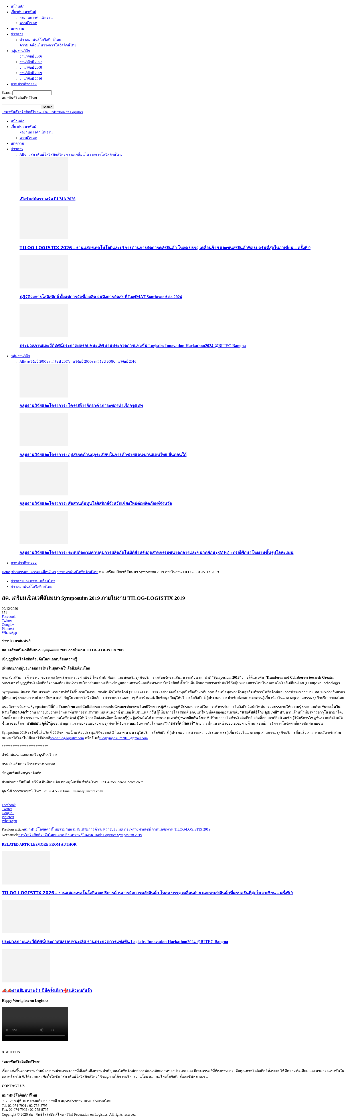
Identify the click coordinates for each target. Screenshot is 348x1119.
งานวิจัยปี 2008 (31, 67)
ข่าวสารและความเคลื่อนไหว (33, 572)
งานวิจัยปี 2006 (31, 56)
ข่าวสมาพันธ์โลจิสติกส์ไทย (40, 40)
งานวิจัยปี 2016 (31, 78)
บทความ (17, 28)
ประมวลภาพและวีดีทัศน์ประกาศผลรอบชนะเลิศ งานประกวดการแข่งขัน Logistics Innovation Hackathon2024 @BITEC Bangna (133, 345)
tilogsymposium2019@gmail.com (123, 738)
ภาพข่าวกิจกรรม (24, 84)
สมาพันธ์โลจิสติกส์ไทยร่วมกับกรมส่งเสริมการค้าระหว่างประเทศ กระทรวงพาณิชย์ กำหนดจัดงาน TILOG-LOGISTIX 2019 (117, 829)
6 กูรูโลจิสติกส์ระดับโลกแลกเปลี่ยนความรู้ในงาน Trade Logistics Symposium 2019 (80, 835)
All (22, 154)
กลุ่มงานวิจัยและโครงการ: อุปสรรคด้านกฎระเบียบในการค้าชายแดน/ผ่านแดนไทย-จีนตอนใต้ (103, 454)
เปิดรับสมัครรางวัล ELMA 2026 (47, 199)
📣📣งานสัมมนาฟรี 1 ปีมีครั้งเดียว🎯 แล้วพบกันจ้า (47, 990)
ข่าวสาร (17, 34)
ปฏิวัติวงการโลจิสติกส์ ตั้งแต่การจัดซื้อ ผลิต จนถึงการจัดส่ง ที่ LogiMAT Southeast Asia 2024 (101, 296)
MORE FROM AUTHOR (57, 844)
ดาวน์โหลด (28, 23)
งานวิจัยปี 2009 (31, 73)
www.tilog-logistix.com (67, 738)
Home (6, 572)
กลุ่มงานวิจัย (20, 51)
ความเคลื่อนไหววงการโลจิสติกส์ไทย (48, 45)
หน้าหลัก (17, 6)
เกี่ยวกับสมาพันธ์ (23, 12)
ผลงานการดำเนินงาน (36, 17)
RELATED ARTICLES (20, 844)
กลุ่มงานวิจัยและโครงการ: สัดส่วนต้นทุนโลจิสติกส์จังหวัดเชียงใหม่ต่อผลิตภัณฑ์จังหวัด (96, 503)
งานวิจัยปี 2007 (31, 62)
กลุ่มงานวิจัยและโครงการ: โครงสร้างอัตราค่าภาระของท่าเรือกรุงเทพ (81, 405)
